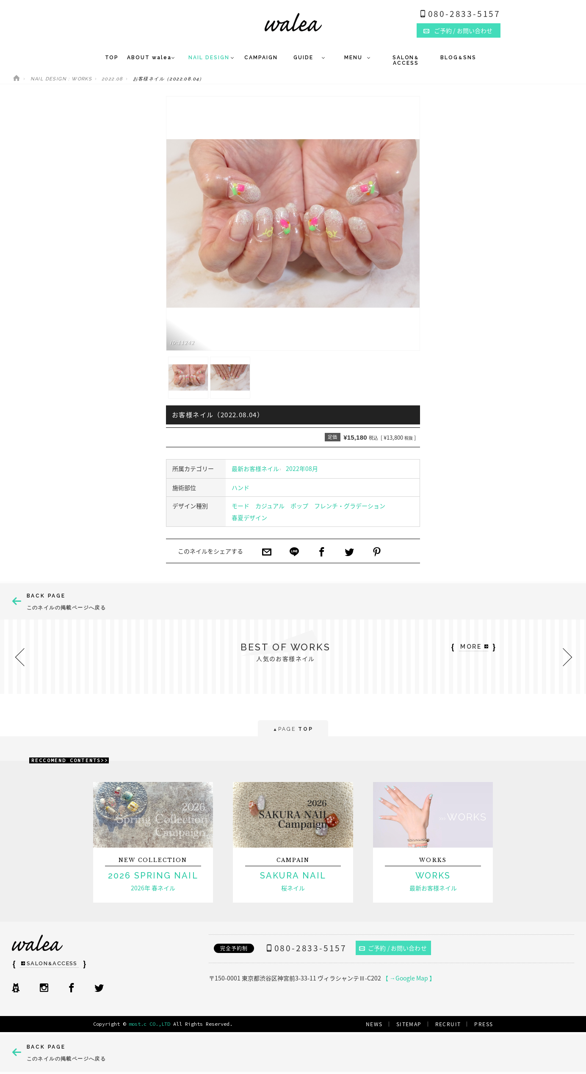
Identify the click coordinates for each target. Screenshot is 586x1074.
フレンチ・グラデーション (349, 505)
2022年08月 (302, 468)
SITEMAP (409, 1024)
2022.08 (112, 79)
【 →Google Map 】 (408, 978)
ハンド (240, 487)
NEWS (374, 1024)
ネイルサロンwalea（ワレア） (293, 22)
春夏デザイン (249, 517)
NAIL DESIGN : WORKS (61, 79)
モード (240, 505)
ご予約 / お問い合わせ (393, 948)
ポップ (299, 505)
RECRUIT (448, 1024)
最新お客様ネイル (255, 468)
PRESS (483, 1024)
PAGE (293, 729)
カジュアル (270, 505)
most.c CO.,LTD (149, 1024)
